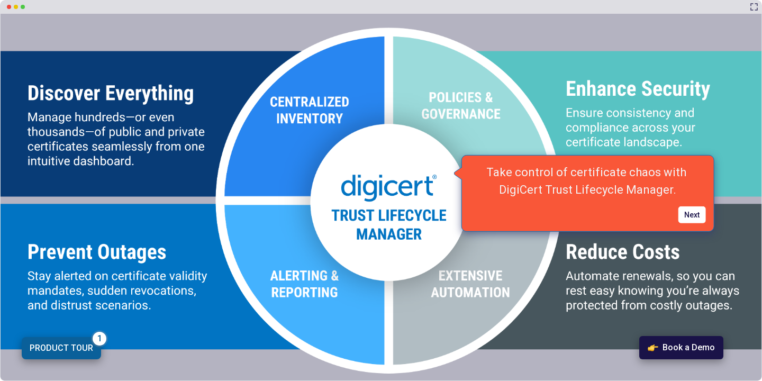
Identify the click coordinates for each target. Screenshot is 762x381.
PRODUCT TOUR (61, 348)
